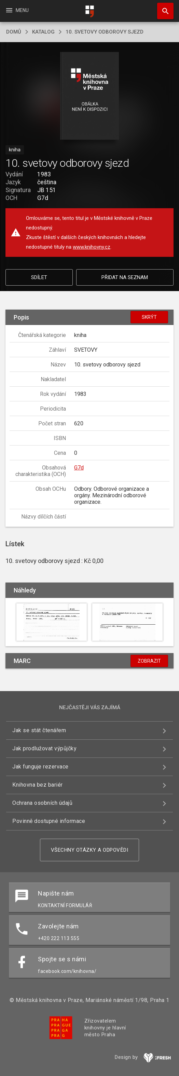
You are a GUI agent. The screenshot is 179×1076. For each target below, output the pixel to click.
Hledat (162, 7)
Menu (17, 10)
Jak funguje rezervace (40, 766)
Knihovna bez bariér (37, 784)
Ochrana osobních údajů (42, 803)
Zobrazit (149, 661)
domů (13, 32)
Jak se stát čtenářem (39, 730)
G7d (79, 467)
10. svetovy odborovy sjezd (104, 32)
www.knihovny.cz (91, 247)
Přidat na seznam (124, 277)
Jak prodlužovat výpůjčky (44, 748)
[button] (89, 96)
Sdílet (39, 277)
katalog (43, 32)
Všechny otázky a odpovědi (89, 850)
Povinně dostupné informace (48, 821)
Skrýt (149, 317)
